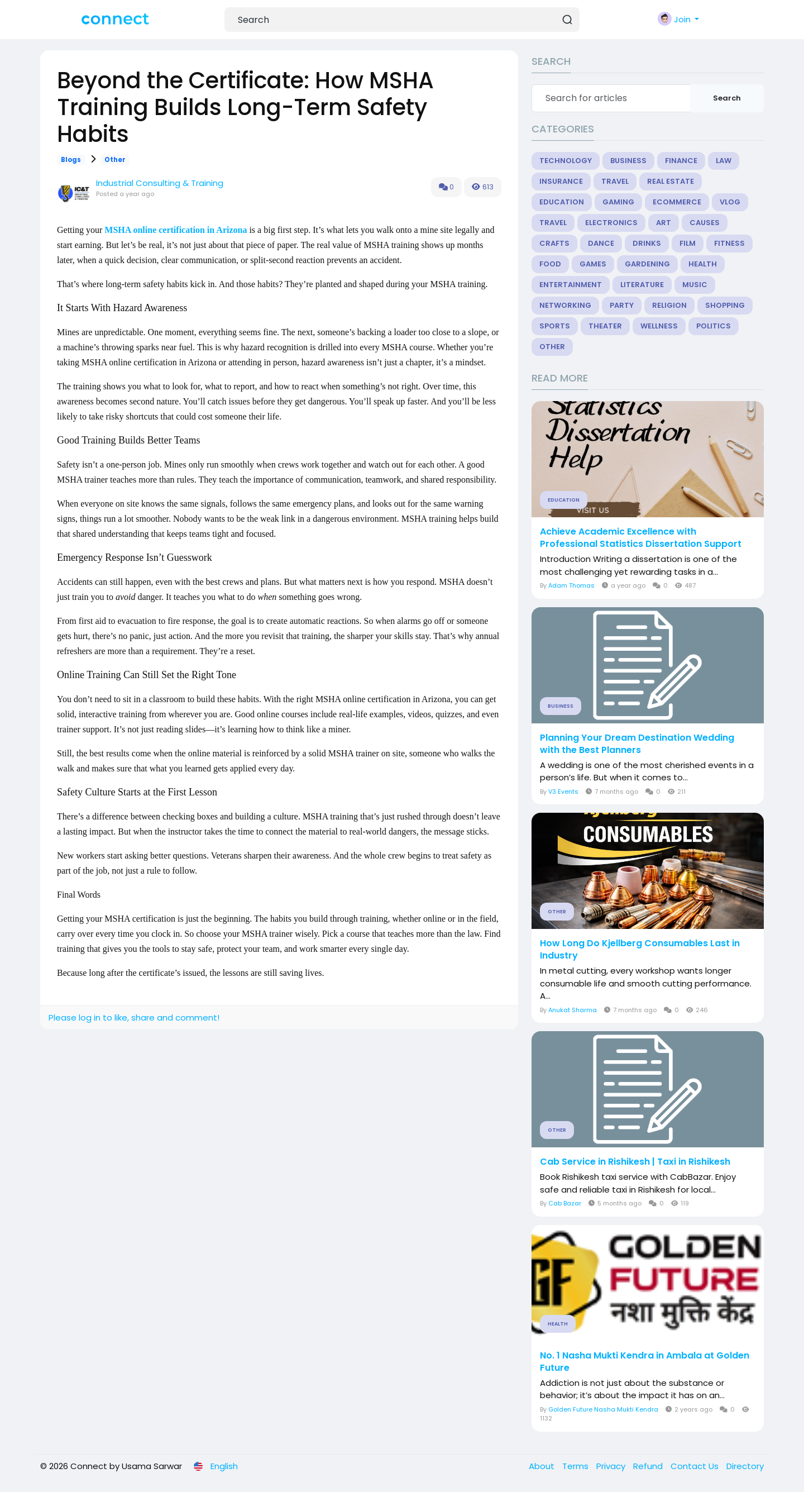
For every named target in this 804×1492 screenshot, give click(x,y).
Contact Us (696, 1466)
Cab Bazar (564, 1203)
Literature (642, 284)
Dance (601, 243)
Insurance (561, 181)
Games (593, 264)
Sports (554, 326)
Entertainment (570, 284)
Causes (705, 222)
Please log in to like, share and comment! (134, 1017)
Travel (615, 181)
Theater (605, 326)
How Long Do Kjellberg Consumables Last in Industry (640, 949)
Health (702, 264)
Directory (745, 1466)
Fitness (729, 243)
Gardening (647, 264)
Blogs (71, 159)
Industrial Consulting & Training (159, 183)
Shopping (725, 305)
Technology (565, 160)
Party (622, 305)
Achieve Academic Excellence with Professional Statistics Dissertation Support (640, 538)
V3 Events (563, 791)
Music (694, 284)
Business (628, 160)
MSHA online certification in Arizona (175, 230)
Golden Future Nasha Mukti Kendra (603, 1409)
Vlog (730, 202)
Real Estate (670, 181)
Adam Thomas (571, 585)
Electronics (611, 222)
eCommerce (677, 202)
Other (115, 159)
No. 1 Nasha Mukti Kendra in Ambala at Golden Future (644, 1362)
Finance (681, 160)
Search (727, 98)
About (543, 1466)
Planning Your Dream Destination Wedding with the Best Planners (637, 744)
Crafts (554, 243)
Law (723, 160)
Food (550, 264)
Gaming (618, 202)
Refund (649, 1466)
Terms (576, 1466)
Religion (669, 305)
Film (687, 243)
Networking (565, 305)
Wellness (659, 326)
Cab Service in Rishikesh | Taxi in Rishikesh (635, 1162)
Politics (713, 326)
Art (663, 222)
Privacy (612, 1466)
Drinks (647, 243)
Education (561, 202)
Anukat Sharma (572, 1009)
